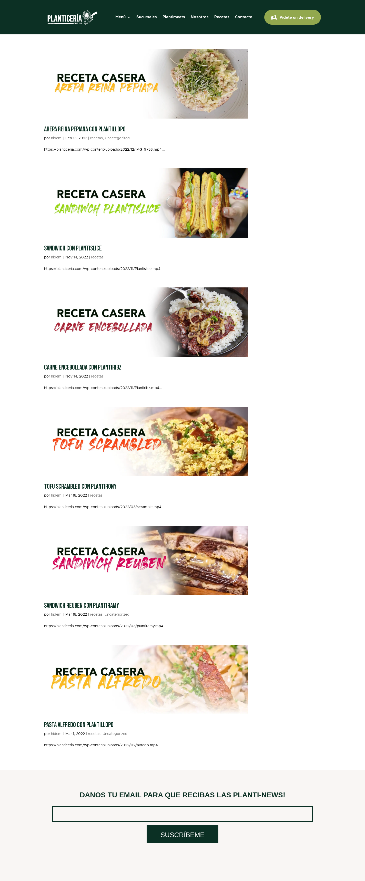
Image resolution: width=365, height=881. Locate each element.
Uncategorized (117, 138)
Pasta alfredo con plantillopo (79, 725)
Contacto (243, 17)
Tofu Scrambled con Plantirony (80, 487)
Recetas (221, 17)
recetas (96, 138)
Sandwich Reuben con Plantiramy (81, 606)
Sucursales (146, 17)
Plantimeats (174, 17)
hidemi (56, 138)
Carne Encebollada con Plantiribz (82, 368)
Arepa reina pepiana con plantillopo (85, 129)
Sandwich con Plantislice (73, 249)
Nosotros (200, 17)
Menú (120, 17)
